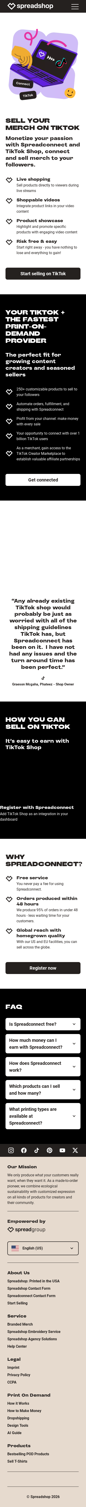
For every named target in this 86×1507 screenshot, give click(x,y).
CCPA (12, 1382)
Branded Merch (20, 1324)
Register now (43, 968)
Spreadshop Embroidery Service (34, 1331)
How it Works (18, 1403)
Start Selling (17, 1303)
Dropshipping (18, 1418)
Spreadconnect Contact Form (31, 1296)
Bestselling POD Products (28, 1454)
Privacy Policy (18, 1375)
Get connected (43, 480)
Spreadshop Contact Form (28, 1288)
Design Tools (17, 1425)
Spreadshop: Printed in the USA (33, 1281)
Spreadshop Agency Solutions (32, 1339)
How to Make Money (24, 1411)
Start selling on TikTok (43, 273)
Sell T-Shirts (17, 1461)
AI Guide (14, 1433)
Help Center (17, 1346)
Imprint (13, 1367)
